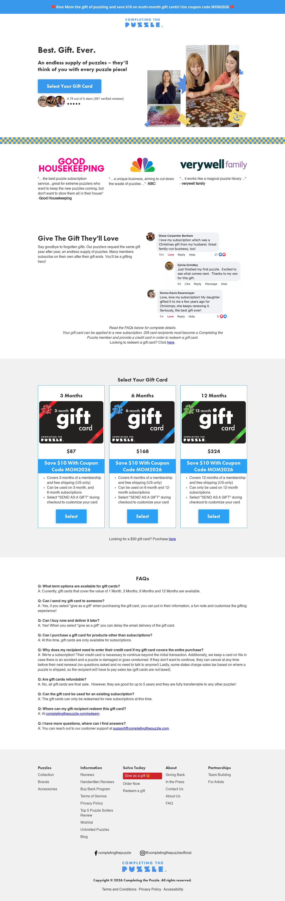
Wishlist (86, 823)
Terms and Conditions (119, 889)
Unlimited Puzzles (94, 830)
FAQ (169, 803)
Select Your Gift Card (69, 86)
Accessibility (173, 889)
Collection (46, 775)
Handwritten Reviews (97, 782)
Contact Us (174, 789)
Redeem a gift (134, 791)
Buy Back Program (95, 789)
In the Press (175, 782)
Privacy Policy (91, 803)
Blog (84, 837)
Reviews (87, 775)
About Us (173, 796)
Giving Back (175, 775)
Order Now (131, 784)
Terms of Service (93, 796)
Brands (43, 782)
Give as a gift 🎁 (138, 776)
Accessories (47, 789)
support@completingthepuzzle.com (141, 729)
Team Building (219, 775)
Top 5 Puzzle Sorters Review (96, 813)
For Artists (216, 782)
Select (71, 516)
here (170, 343)
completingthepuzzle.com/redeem (72, 714)
